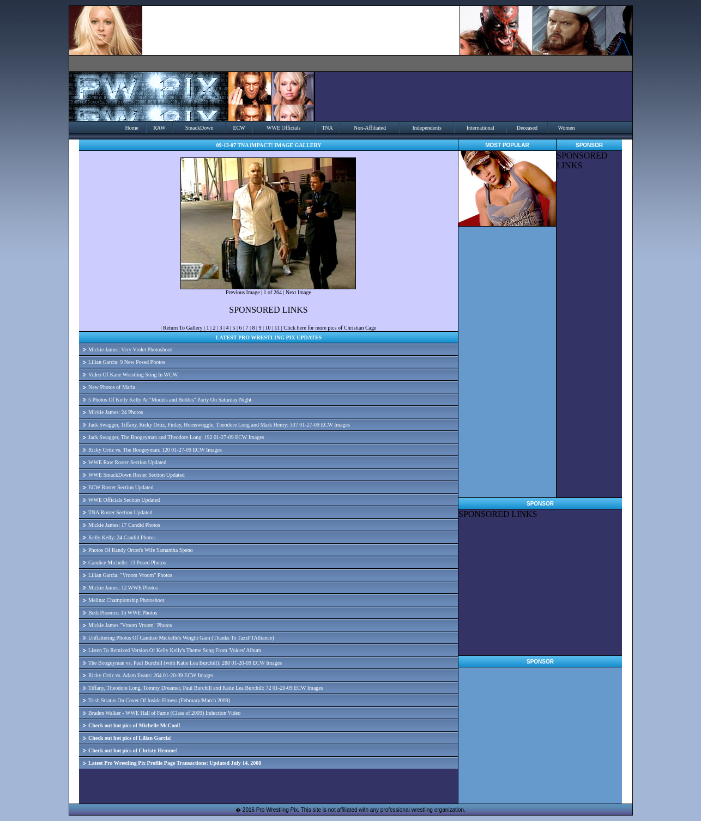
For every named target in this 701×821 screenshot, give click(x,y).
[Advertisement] (589, 334)
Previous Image (243, 292)
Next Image (298, 292)
